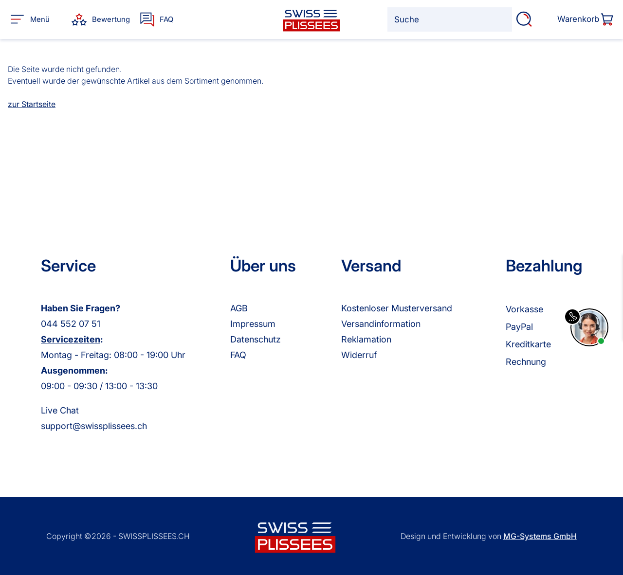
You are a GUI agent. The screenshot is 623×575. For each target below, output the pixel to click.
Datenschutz (255, 339)
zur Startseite (31, 104)
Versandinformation (381, 324)
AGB (239, 308)
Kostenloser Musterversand (396, 308)
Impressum (252, 324)
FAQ (238, 355)
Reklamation (366, 339)
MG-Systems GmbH (540, 536)
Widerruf (359, 355)
